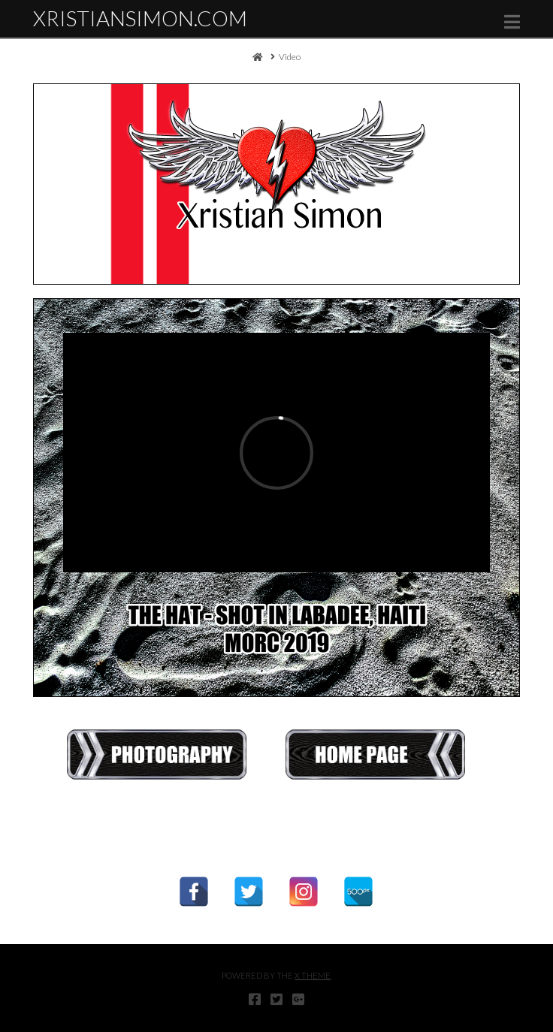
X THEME (313, 975)
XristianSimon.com (140, 18)
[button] (512, 22)
